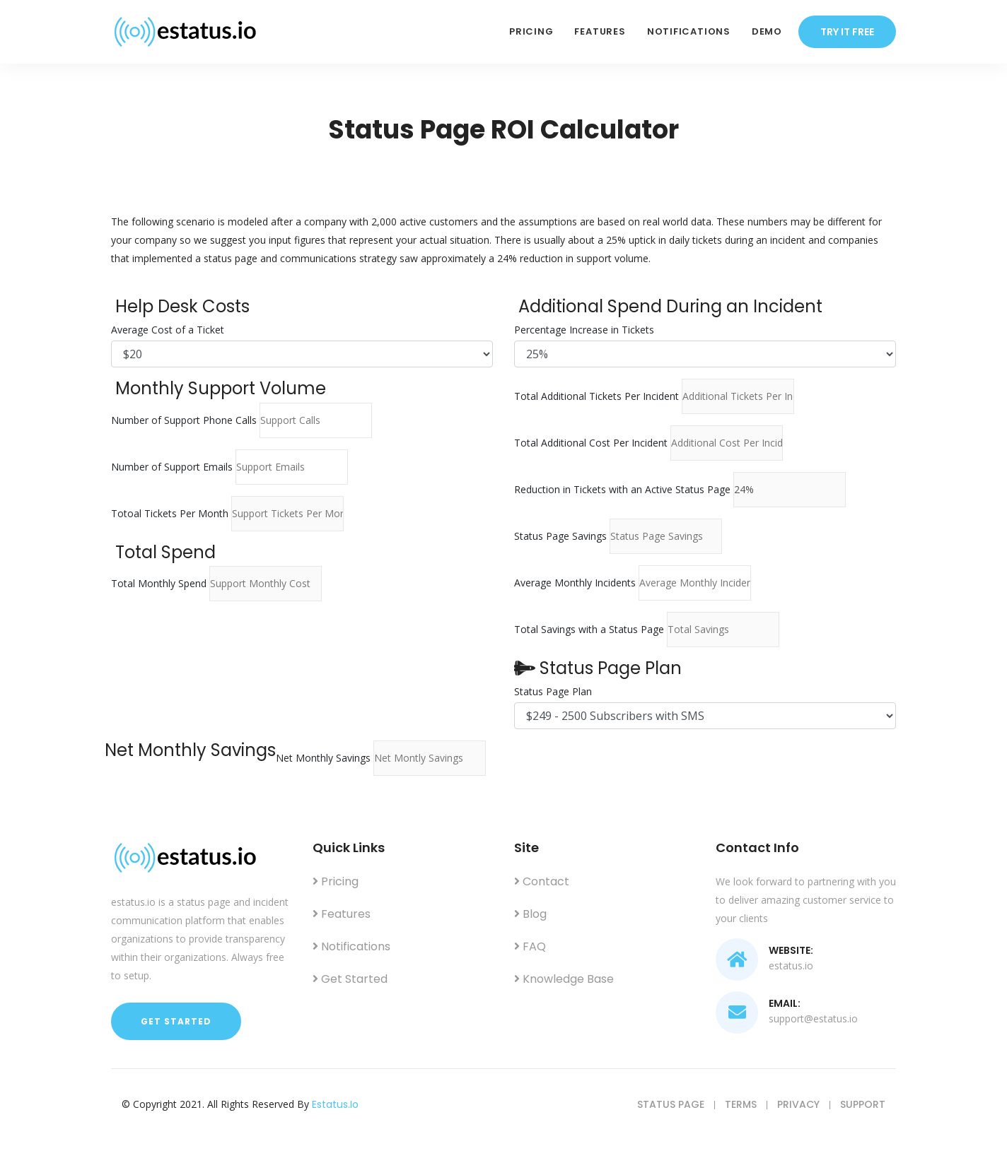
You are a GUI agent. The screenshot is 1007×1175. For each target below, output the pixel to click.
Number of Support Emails (172, 466)
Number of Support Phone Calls (184, 420)
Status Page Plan (553, 691)
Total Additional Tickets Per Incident (596, 396)
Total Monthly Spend (158, 583)
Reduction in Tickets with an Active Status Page (622, 489)
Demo (767, 31)
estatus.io (335, 1104)
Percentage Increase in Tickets (584, 329)
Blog (530, 914)
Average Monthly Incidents (575, 582)
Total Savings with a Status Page (589, 629)
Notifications (688, 31)
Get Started (176, 1021)
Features (599, 31)
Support (862, 1104)
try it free (847, 32)
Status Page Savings (560, 536)
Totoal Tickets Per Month (169, 513)
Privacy (798, 1104)
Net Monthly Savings (323, 757)
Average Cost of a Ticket (167, 329)
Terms (741, 1104)
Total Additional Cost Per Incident (591, 442)
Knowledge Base (564, 979)
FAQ (530, 946)
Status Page (670, 1104)
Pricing (531, 31)
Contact (541, 881)
